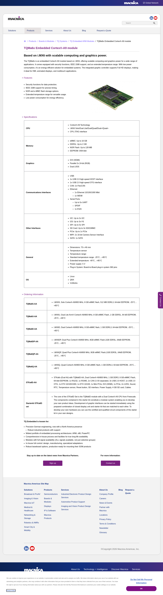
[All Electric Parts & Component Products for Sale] (31, 41)
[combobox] (139, 23)
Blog (84, 31)
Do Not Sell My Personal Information (141, 581)
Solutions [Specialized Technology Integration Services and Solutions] (12, 31)
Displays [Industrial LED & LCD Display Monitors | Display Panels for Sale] (47, 506)
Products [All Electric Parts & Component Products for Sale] (30, 31)
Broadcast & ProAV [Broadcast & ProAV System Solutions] (32, 494)
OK (141, 589)
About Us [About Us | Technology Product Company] (67, 31)
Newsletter (103, 528)
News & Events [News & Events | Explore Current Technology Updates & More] (105, 503)
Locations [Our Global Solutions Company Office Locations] (103, 515)
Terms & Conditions (107, 524)
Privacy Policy (105, 519)
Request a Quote (104, 31)
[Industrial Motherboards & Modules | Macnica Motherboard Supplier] (45, 41)
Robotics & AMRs (31, 523)
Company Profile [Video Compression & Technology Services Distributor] (106, 494)
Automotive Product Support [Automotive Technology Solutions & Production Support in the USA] (73, 502)
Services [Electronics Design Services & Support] (48, 31)
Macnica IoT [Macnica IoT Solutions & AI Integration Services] (29, 503)
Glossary (103, 532)
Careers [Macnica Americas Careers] (102, 499)
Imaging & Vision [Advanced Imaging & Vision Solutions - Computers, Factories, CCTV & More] (31, 499)
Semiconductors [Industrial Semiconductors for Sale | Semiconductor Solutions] (51, 494)
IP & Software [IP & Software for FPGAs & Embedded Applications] (50, 511)
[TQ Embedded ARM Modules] (81, 41)
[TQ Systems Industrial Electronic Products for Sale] (61, 41)
